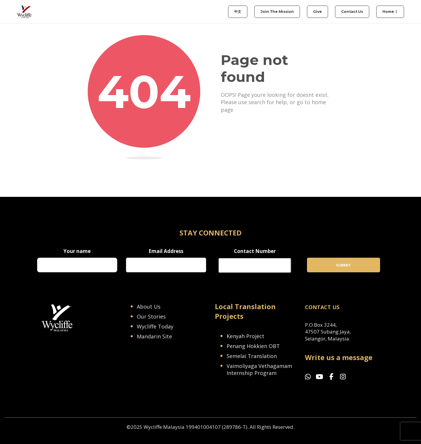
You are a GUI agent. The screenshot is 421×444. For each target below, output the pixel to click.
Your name (77, 251)
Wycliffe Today (155, 326)
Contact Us (352, 11)
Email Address (166, 251)
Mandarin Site (154, 336)
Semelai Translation (252, 355)
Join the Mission (277, 11)
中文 (237, 11)
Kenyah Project (245, 336)
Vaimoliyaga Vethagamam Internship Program (259, 369)
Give (317, 11)
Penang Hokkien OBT (253, 346)
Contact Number (255, 251)
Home (388, 11)
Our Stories (151, 316)
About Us (149, 306)
